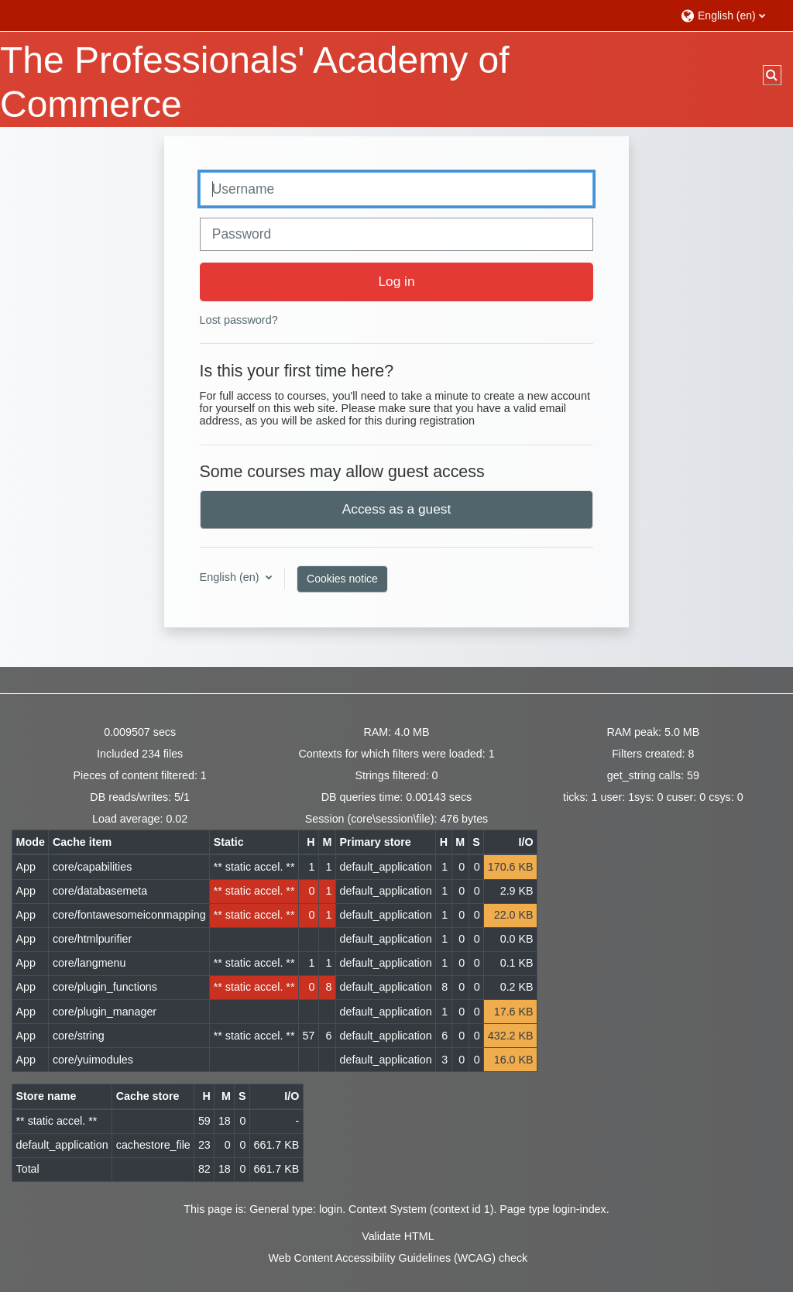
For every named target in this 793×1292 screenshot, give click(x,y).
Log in (396, 281)
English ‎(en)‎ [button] (231, 577)
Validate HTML (398, 1236)
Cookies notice (342, 578)
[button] (729, 15)
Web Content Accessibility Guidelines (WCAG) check (398, 1258)
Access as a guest (396, 509)
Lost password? (239, 320)
